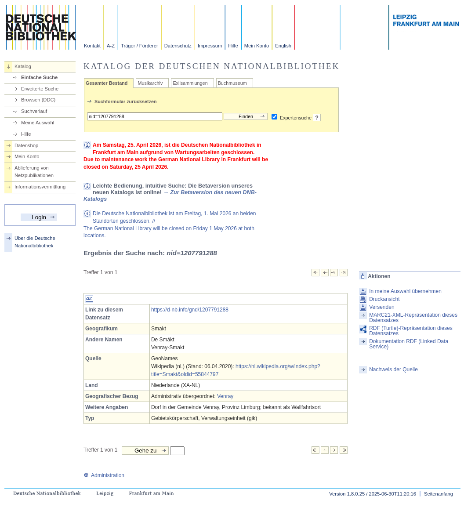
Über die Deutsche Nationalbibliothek (34, 241)
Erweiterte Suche (39, 88)
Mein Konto (256, 45)
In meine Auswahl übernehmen (405, 291)
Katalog (22, 66)
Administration (103, 475)
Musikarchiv (150, 83)
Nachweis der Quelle (393, 369)
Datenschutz (178, 45)
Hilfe (233, 45)
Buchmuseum (232, 83)
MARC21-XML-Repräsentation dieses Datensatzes (413, 317)
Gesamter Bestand (106, 83)
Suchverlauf (34, 111)
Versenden (381, 307)
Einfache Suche (39, 77)
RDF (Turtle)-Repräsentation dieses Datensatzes (411, 331)
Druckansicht (384, 299)
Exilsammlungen (190, 83)
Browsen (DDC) (38, 99)
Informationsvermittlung (39, 186)
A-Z (111, 45)
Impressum (210, 45)
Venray (225, 396)
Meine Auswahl (37, 122)
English (283, 45)
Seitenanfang (438, 493)
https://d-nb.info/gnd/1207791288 (189, 310)
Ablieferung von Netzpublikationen (34, 171)
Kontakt (92, 45)
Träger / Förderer (139, 45)
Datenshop (26, 145)
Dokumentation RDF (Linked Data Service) (408, 344)
